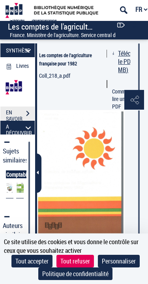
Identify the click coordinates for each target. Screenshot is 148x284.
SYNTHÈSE (19, 50)
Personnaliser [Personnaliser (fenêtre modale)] (119, 261)
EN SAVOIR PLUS (20, 114)
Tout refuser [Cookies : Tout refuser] (75, 261)
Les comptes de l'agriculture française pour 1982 (65, 59)
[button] (134, 100)
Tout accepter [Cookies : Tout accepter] (32, 261)
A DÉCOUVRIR (19, 128)
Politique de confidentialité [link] (75, 273)
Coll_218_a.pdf (54, 75)
